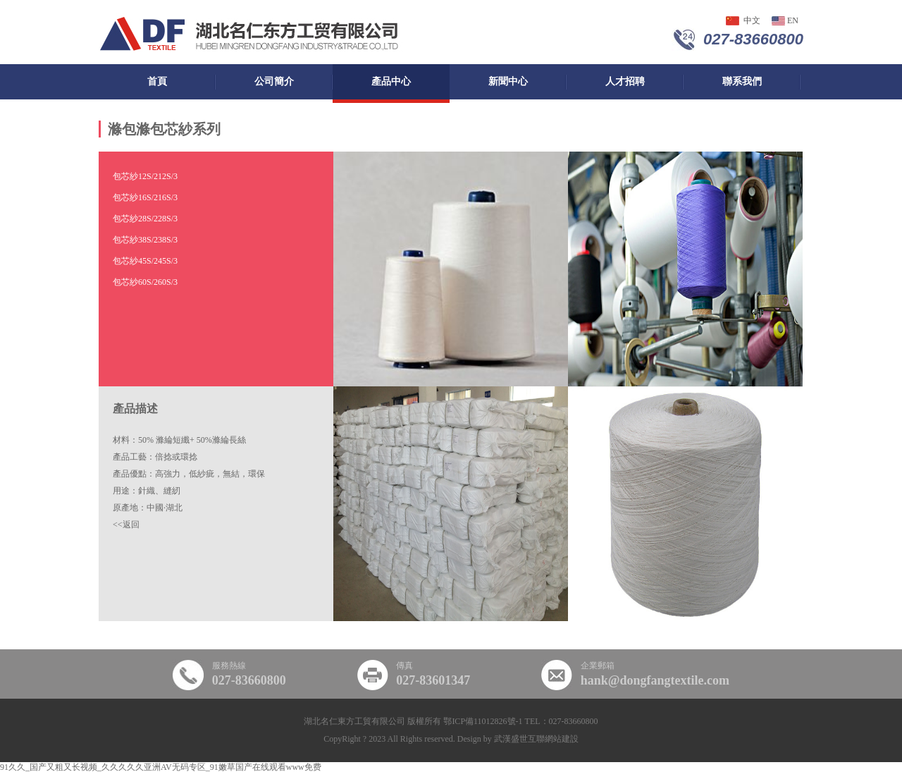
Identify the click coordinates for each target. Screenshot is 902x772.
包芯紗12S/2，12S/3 (145, 176)
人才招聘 (625, 81)
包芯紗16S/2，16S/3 (145, 197)
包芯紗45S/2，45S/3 (145, 261)
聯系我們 (742, 81)
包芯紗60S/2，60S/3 (145, 282)
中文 (751, 20)
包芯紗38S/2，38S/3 (145, 240)
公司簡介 (274, 81)
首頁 (157, 81)
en (792, 20)
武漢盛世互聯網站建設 (536, 739)
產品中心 (391, 81)
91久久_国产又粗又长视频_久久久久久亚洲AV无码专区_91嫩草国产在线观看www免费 (160, 767)
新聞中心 (508, 81)
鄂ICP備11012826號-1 (482, 721)
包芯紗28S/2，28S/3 (145, 218)
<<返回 (126, 524)
